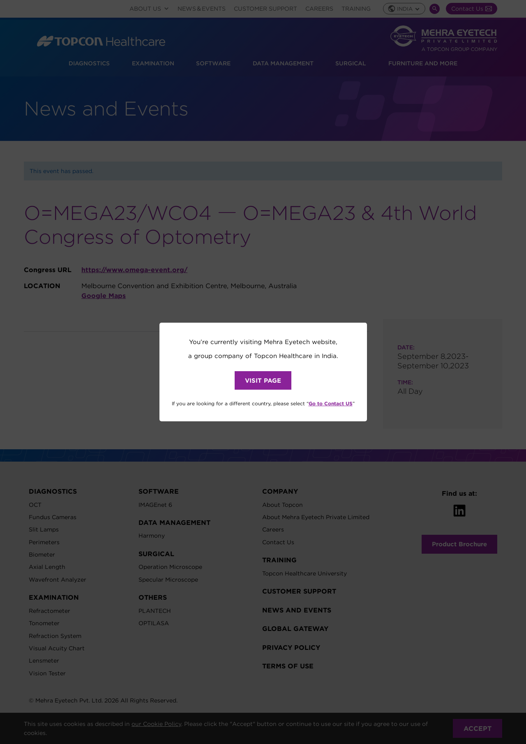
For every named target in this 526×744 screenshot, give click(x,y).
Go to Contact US (331, 403)
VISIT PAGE (263, 380)
